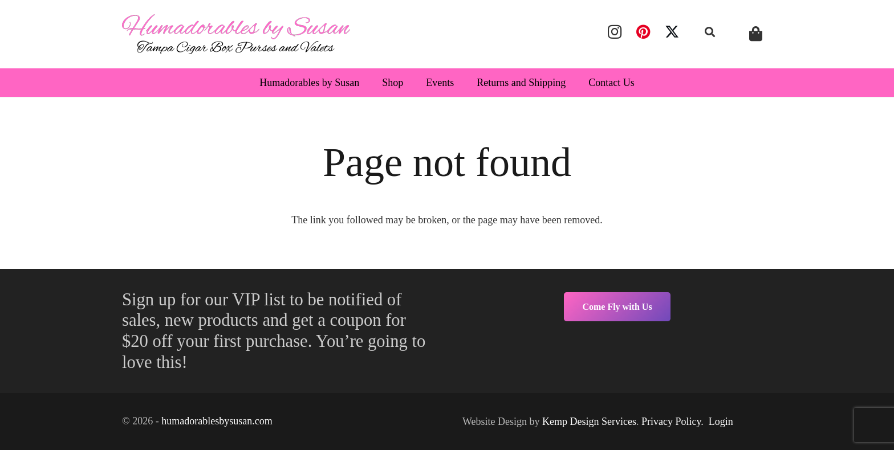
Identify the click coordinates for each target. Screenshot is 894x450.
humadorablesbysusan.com (216, 421)
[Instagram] (614, 32)
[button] (710, 32)
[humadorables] (236, 34)
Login (721, 421)
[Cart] (755, 34)
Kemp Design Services (589, 421)
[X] (672, 32)
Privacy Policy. (672, 421)
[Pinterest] (643, 32)
